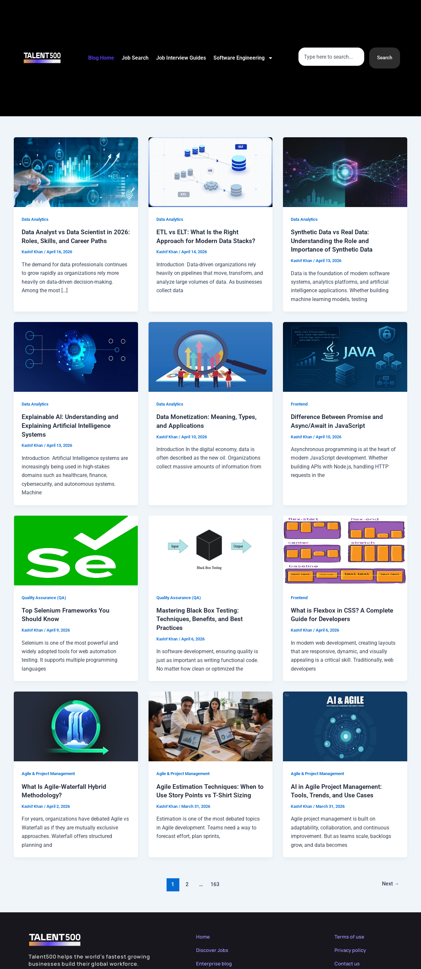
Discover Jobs (213, 947)
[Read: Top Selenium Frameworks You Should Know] (76, 548)
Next (389, 882)
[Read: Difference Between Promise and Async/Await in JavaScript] (345, 356)
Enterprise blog (215, 961)
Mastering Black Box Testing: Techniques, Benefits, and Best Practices (201, 617)
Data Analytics (37, 219)
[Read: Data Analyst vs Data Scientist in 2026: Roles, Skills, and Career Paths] (76, 172)
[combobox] (330, 57)
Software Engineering (243, 58)
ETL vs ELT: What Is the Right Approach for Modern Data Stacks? (207, 236)
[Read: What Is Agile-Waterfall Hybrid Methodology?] (76, 724)
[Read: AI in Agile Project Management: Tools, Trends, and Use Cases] (345, 724)
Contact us (348, 961)
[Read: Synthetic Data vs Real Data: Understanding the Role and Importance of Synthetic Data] (345, 172)
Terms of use (350, 934)
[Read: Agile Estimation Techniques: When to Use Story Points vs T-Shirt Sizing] (211, 724)
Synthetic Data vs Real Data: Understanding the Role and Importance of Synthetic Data (333, 240)
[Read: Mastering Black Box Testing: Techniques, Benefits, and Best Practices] (211, 548)
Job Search (134, 58)
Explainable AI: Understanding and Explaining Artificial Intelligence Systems (71, 424)
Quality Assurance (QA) (46, 596)
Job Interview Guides (181, 58)
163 (214, 882)
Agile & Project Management (51, 771)
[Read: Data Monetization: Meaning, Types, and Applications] (211, 356)
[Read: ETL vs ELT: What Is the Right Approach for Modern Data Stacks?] (211, 172)
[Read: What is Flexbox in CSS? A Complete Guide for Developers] (345, 548)
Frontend (300, 403)
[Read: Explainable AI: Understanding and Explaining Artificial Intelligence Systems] (76, 356)
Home (203, 934)
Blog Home (101, 58)
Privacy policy (351, 947)
